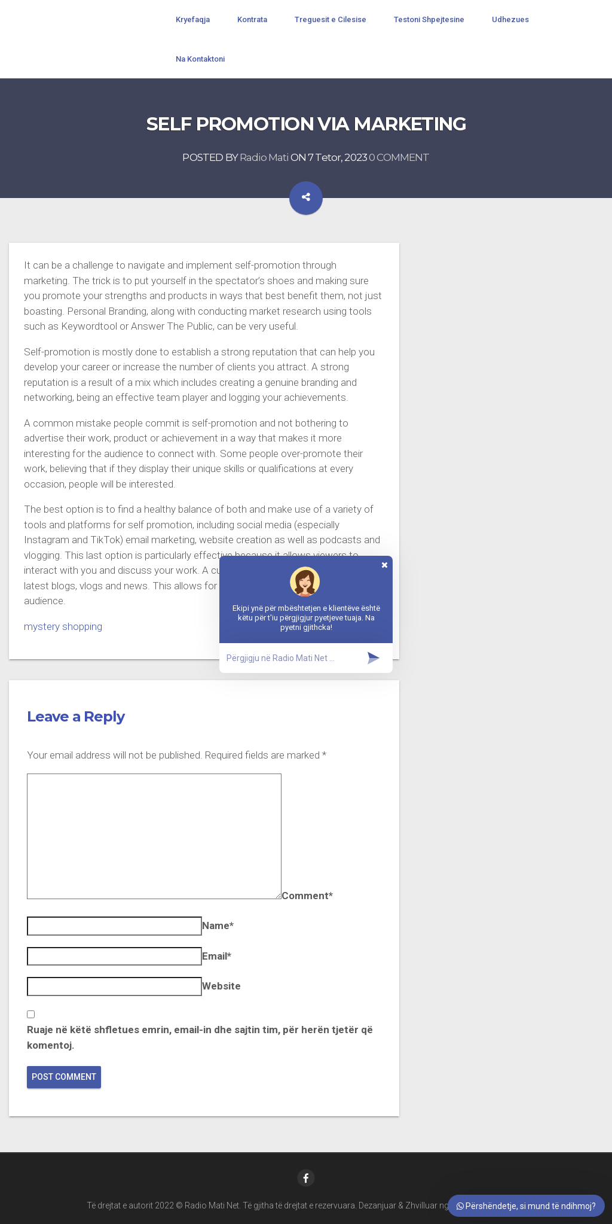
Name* (218, 925)
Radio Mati (264, 158)
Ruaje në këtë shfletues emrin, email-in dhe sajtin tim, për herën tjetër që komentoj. (200, 1037)
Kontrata (252, 19)
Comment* (307, 896)
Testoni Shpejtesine (429, 19)
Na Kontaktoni (200, 58)
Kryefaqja (193, 19)
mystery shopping (63, 626)
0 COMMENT (399, 158)
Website (221, 986)
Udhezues (510, 19)
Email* (216, 956)
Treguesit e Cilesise (330, 19)
